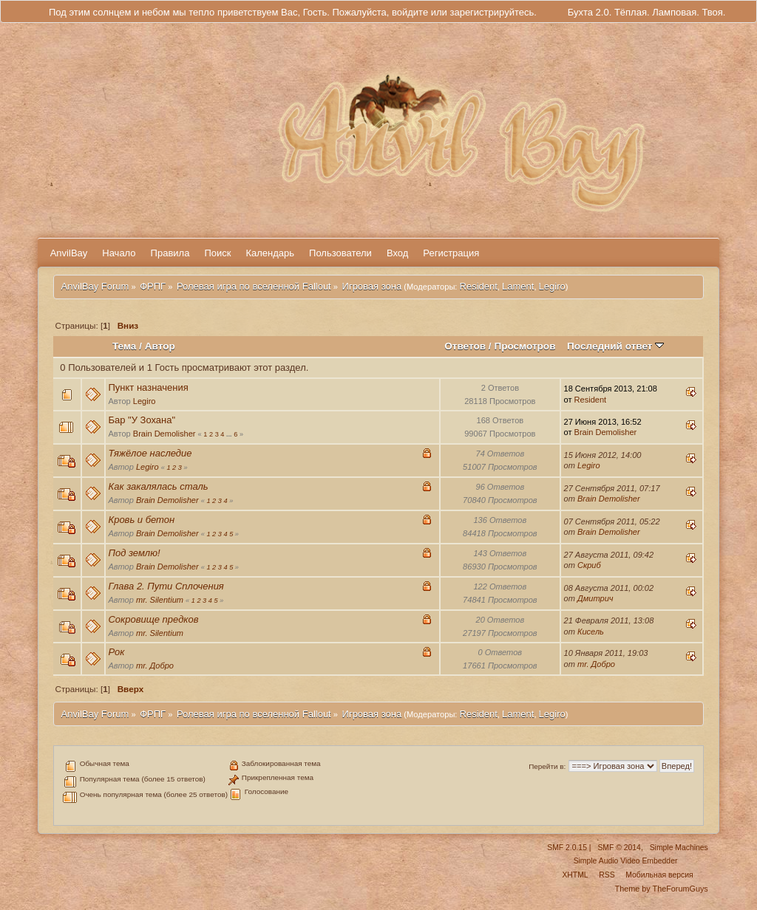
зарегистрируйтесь (491, 12)
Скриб (589, 565)
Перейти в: (547, 766)
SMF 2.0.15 (567, 848)
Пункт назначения (148, 387)
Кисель (590, 631)
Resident (479, 286)
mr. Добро (155, 665)
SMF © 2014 (618, 848)
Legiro (552, 286)
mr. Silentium (159, 599)
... (230, 434)
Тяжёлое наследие (149, 453)
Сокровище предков (153, 619)
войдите (410, 12)
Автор (160, 346)
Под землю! (134, 552)
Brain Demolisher (164, 433)
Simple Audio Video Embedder (626, 861)
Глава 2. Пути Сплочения (165, 586)
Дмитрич (595, 598)
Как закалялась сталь (158, 486)
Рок (116, 651)
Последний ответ (615, 346)
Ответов (465, 346)
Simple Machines (679, 848)
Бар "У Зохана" (141, 419)
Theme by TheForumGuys (661, 888)
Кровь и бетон (141, 519)
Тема (124, 346)
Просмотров (524, 346)
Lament (518, 286)
